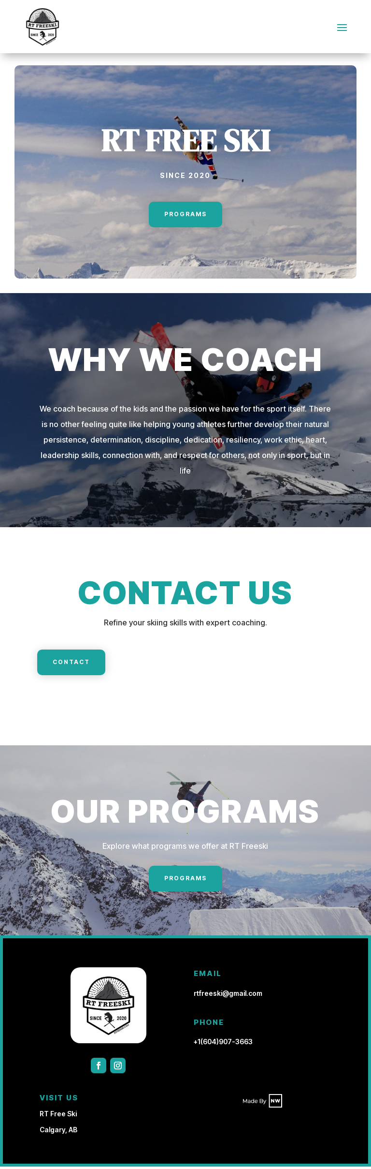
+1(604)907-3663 (223, 1044)
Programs (185, 216)
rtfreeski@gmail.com (228, 995)
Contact (71, 664)
